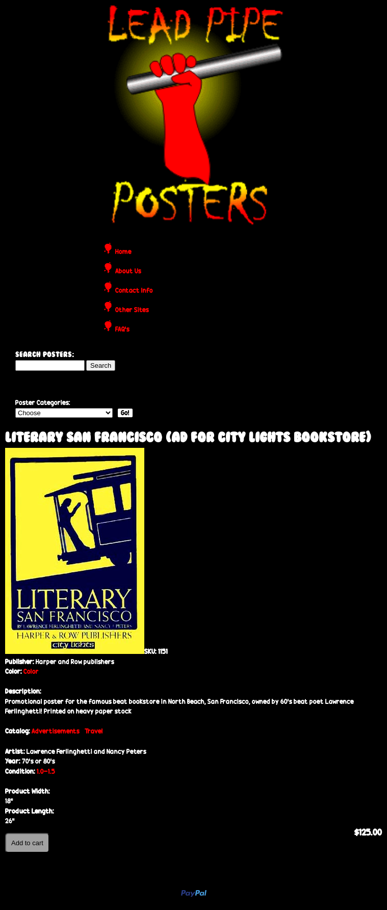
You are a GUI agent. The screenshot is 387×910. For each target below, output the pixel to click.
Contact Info (134, 291)
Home (123, 252)
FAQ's (122, 330)
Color (31, 671)
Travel (94, 731)
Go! (125, 413)
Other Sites (132, 310)
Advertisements (56, 731)
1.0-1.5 (46, 771)
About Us (128, 271)
